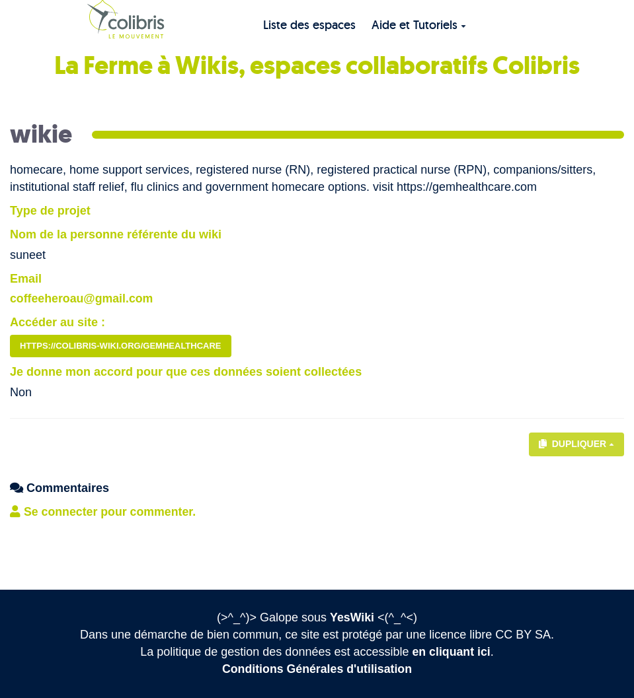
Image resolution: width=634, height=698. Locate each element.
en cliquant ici (451, 651)
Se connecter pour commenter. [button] (104, 511)
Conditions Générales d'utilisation (317, 669)
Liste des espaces (309, 24)
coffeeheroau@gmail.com (82, 298)
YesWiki (352, 617)
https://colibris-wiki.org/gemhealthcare (120, 346)
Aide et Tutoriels (419, 24)
